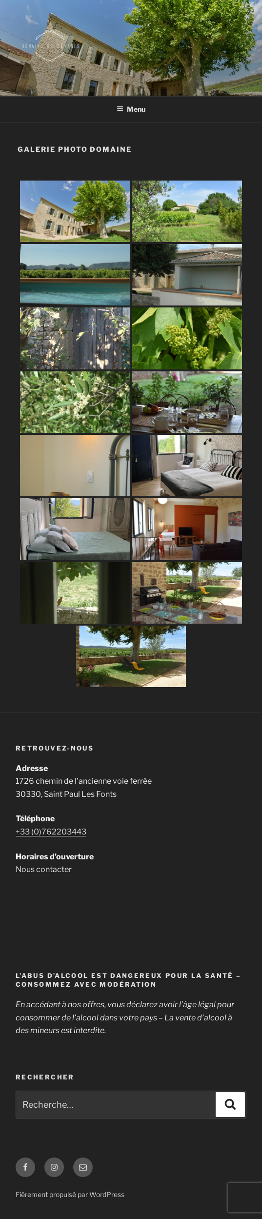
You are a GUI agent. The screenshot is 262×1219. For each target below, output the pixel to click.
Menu (131, 109)
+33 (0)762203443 (51, 831)
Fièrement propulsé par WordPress (70, 1194)
